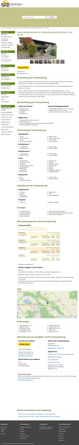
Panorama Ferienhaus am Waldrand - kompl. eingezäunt (38, 414)
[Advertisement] (47, 395)
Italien (2, 431)
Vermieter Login (5, 47)
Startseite (4, 34)
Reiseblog (61, 433)
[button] (47, 302)
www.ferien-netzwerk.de (25, 356)
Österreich (3, 429)
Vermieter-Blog (62, 431)
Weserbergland (5, 79)
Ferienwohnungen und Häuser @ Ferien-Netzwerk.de (15, 443)
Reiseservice (62, 429)
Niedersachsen (5, 88)
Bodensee (22, 433)
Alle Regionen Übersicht (26, 427)
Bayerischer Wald (24, 436)
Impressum (61, 438)
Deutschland (4, 70)
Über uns (61, 436)
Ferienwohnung (34, 120)
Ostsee (21, 429)
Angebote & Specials (7, 42)
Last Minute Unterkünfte (4, 39)
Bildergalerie (21, 71)
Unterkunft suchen (6, 36)
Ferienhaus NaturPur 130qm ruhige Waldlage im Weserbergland (41, 416)
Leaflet (61, 317)
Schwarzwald (23, 438)
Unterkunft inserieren (7, 45)
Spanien (3, 433)
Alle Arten (4, 53)
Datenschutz (62, 440)
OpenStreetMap (68, 317)
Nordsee (22, 431)
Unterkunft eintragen (64, 427)
